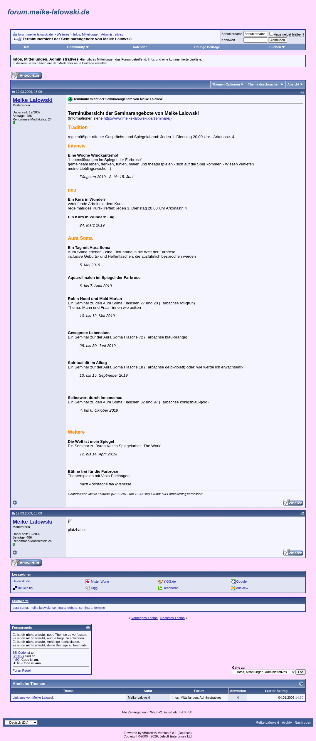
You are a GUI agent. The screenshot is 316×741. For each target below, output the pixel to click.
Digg (94, 587)
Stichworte (20, 601)
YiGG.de (170, 581)
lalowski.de (22, 581)
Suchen (277, 47)
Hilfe (26, 47)
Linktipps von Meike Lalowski (33, 697)
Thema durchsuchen (264, 84)
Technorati (171, 587)
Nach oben (303, 722)
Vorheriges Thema (144, 618)
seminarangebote (64, 607)
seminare (85, 607)
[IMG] (17, 659)
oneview (242, 587)
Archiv (287, 722)
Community (78, 47)
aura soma (20, 607)
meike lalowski (40, 607)
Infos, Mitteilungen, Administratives (98, 34)
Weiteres (63, 34)
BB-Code (19, 652)
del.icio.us (25, 587)
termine (99, 607)
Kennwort (228, 40)
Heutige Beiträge (207, 47)
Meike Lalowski (267, 722)
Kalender (140, 47)
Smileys (18, 656)
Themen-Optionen (226, 84)
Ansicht (293, 84)
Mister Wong (100, 581)
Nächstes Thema (172, 618)
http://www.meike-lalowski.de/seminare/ (137, 118)
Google (241, 581)
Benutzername (232, 34)
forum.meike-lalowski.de (35, 34)
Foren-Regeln (22, 670)
